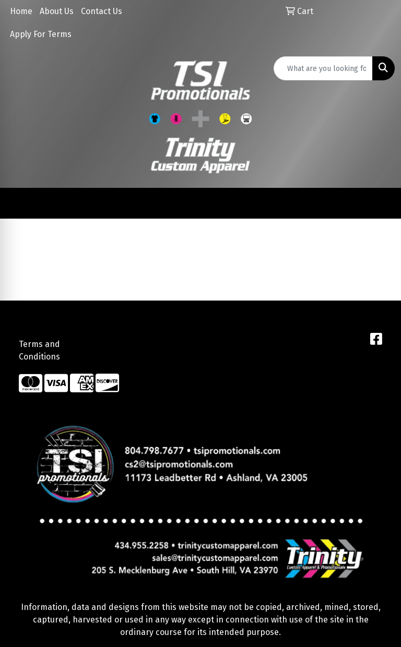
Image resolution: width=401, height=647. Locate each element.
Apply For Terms (41, 34)
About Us (57, 11)
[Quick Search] (323, 68)
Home (21, 11)
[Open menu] (380, 203)
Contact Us (101, 11)
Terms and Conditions (39, 350)
